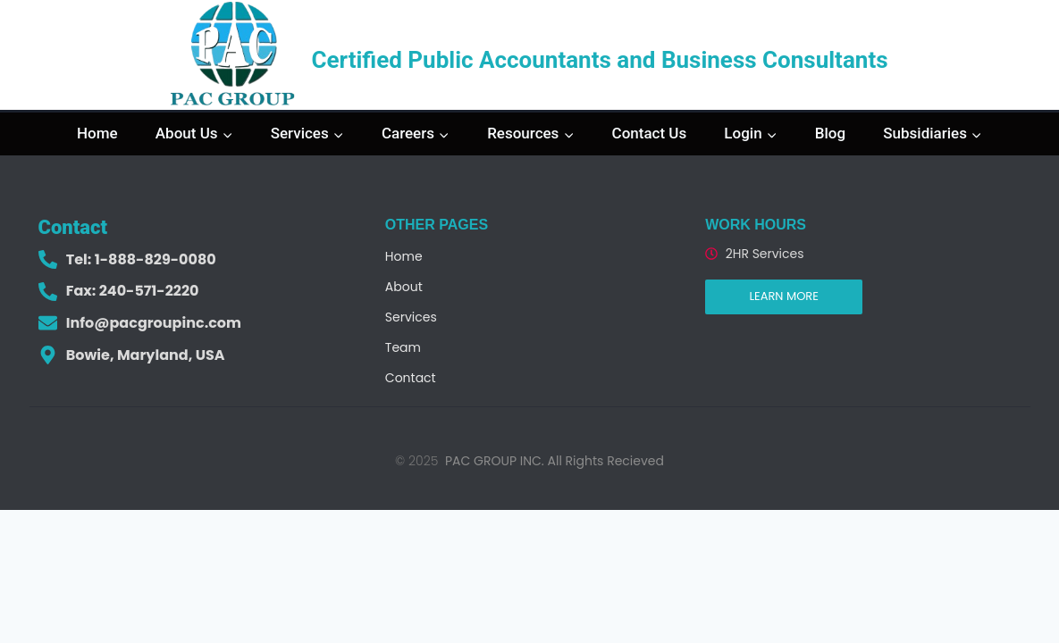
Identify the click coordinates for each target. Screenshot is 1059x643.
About (404, 287)
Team (403, 347)
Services (411, 317)
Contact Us (649, 133)
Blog (830, 133)
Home (97, 133)
